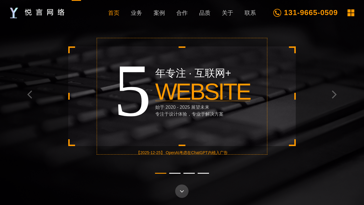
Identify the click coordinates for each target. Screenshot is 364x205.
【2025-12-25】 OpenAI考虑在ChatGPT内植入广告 (182, 152)
